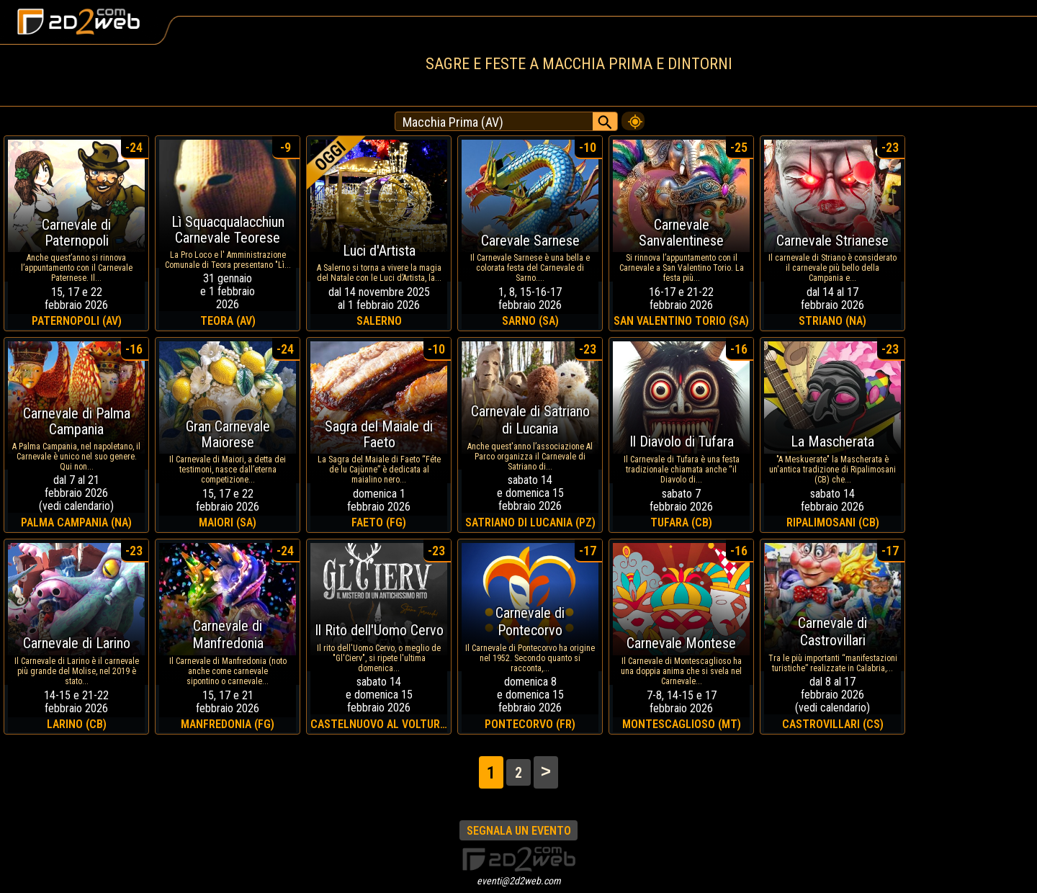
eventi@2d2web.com (519, 881)
